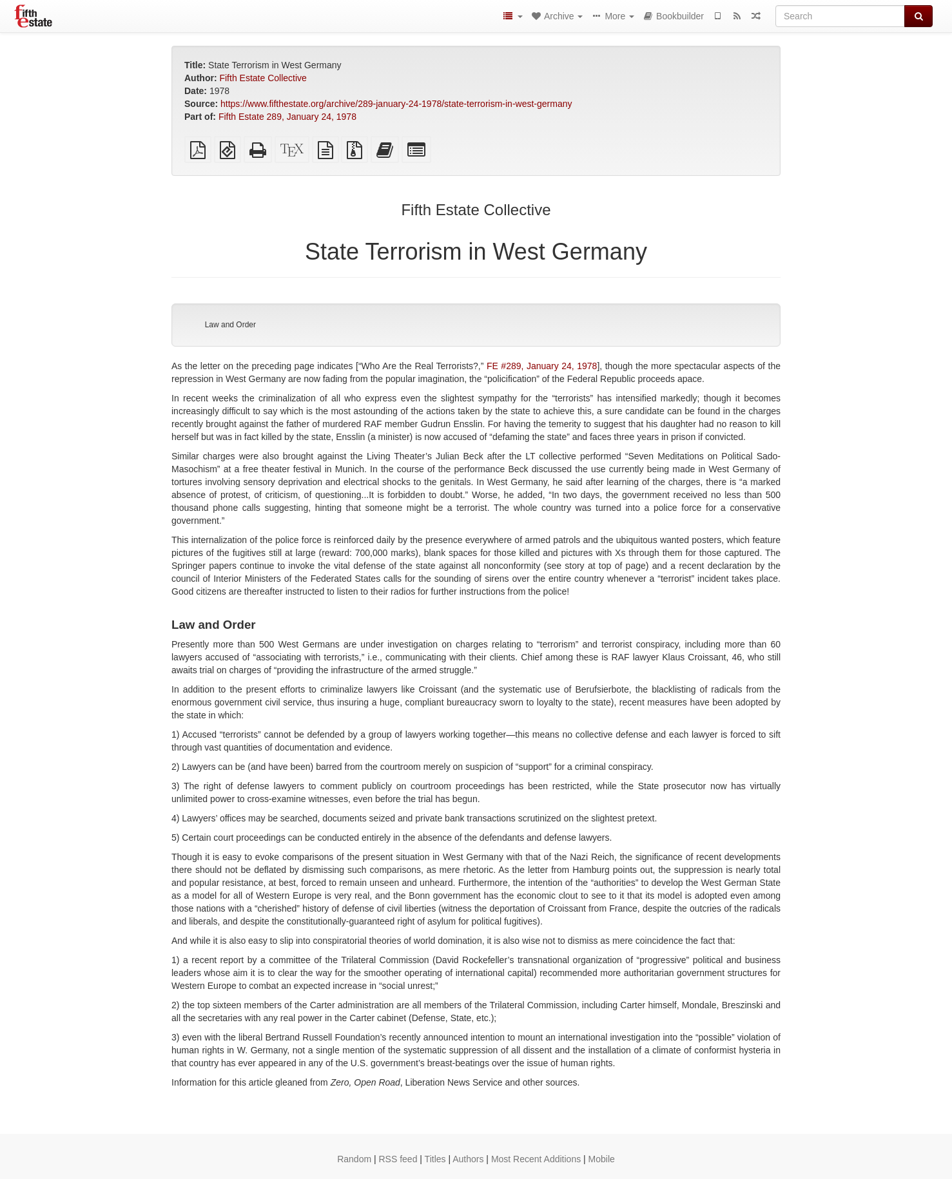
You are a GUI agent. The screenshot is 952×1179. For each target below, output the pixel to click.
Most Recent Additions (536, 1159)
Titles (435, 1159)
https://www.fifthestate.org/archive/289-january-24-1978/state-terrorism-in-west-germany (396, 104)
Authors (467, 1159)
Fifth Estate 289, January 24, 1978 (287, 116)
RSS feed (398, 1159)
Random (354, 1159)
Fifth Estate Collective (262, 78)
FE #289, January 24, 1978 (542, 366)
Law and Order (230, 324)
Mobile (601, 1159)
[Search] (840, 16)
